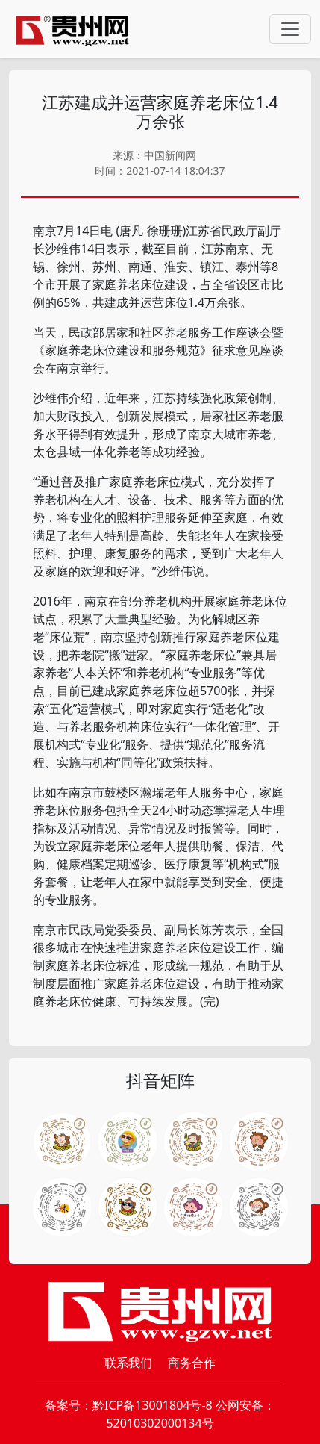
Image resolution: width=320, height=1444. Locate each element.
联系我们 (128, 1362)
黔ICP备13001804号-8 (152, 1405)
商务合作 (192, 1362)
